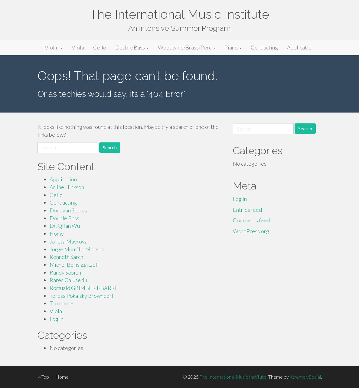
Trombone (61, 303)
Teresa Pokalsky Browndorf (81, 295)
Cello (99, 47)
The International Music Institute (179, 14)
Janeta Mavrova (68, 241)
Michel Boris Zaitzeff (74, 264)
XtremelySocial (305, 377)
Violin (54, 47)
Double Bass (132, 47)
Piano (233, 47)
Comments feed (251, 220)
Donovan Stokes (68, 210)
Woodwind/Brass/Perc (186, 47)
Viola (78, 47)
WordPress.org (251, 231)
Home (57, 233)
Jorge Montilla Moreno (77, 249)
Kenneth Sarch (66, 256)
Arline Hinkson (67, 187)
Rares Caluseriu (68, 280)
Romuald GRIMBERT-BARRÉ (84, 288)
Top (43, 377)
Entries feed (247, 209)
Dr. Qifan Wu (65, 225)
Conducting (264, 47)
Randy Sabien (65, 272)
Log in (57, 319)
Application (300, 47)
